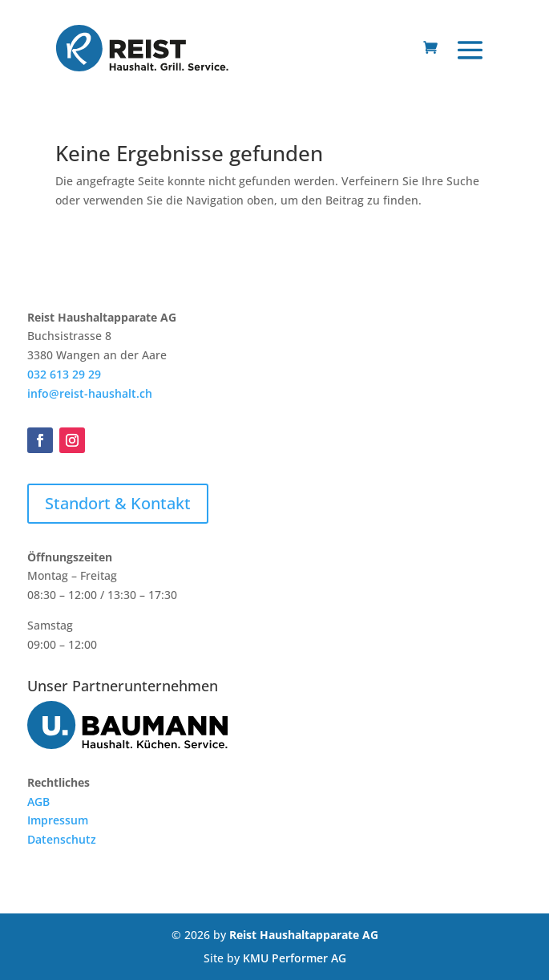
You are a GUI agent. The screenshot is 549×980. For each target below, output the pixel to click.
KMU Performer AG (294, 958)
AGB (38, 801)
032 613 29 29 (64, 374)
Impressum (57, 820)
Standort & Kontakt (118, 503)
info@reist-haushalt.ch (89, 393)
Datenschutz (61, 839)
